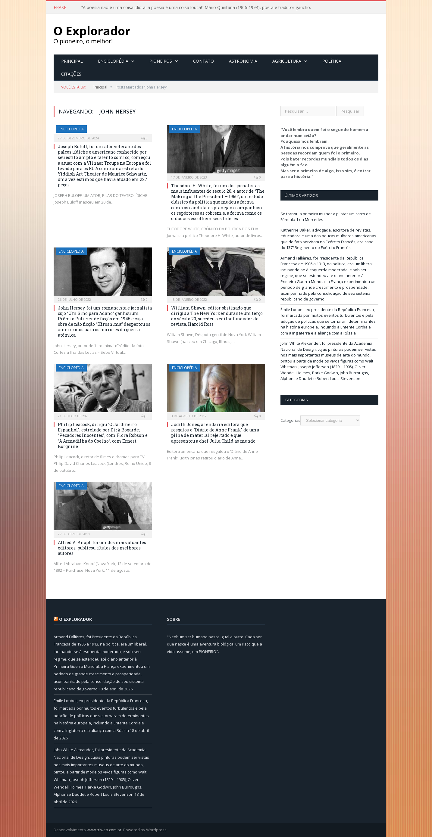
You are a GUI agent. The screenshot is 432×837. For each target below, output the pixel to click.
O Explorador (75, 619)
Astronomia (243, 61)
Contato (203, 61)
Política (331, 61)
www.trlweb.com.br (104, 829)
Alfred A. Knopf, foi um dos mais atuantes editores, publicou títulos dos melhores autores (102, 548)
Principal (72, 61)
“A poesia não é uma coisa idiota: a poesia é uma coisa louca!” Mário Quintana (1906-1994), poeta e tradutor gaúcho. (196, 7)
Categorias (290, 420)
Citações (71, 74)
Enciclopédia (113, 61)
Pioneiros (160, 61)
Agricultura (286, 61)
